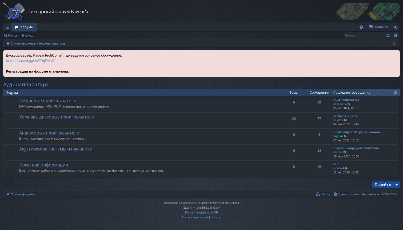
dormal (337, 152)
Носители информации (43, 165)
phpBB (193, 202)
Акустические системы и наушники (55, 149)
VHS (336, 164)
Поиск (13, 35)
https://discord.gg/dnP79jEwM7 (30, 61)
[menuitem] (361, 27)
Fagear (338, 136)
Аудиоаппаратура (26, 84)
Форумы (26, 27)
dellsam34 (340, 104)
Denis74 (338, 168)
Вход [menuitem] (397, 28)
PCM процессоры (346, 99)
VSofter (338, 120)
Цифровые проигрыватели (47, 101)
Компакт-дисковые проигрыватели (56, 117)
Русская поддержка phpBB (201, 212)
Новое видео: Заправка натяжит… (358, 132)
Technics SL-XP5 (345, 116)
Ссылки (8, 28)
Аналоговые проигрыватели (49, 133)
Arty (192, 207)
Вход (29, 35)
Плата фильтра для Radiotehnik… (357, 148)
